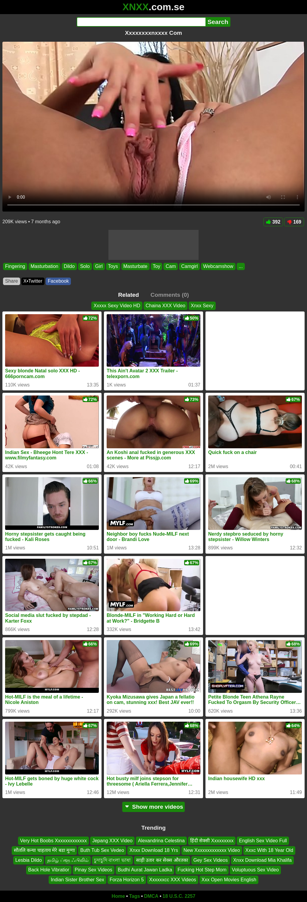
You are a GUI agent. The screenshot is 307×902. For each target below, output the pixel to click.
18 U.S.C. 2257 (179, 896)
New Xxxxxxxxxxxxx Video (212, 850)
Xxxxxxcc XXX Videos (172, 879)
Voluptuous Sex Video (255, 869)
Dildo (69, 266)
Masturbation (45, 266)
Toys (113, 266)
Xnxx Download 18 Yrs (153, 850)
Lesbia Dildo (28, 859)
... (241, 266)
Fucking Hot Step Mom (202, 869)
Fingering (15, 266)
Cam (171, 266)
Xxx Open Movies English (229, 879)
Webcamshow (218, 266)
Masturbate (135, 266)
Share (11, 281)
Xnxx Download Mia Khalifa (262, 859)
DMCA (151, 896)
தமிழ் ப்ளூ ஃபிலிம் (68, 859)
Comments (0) (169, 295)
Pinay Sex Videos (93, 869)
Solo (85, 266)
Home (118, 896)
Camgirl (189, 266)
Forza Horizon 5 (127, 879)
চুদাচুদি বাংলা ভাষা (112, 859)
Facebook (58, 281)
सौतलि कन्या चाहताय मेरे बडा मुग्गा (44, 850)
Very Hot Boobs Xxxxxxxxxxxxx (53, 840)
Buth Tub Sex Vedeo (102, 850)
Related (128, 295)
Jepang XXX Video (112, 840)
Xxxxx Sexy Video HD (116, 305)
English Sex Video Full (263, 840)
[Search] (141, 22)
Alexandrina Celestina (161, 840)
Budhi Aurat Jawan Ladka (145, 869)
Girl (99, 266)
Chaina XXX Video (165, 305)
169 (294, 221)
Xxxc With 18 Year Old (269, 850)
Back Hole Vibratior (48, 869)
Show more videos (153, 807)
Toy (156, 266)
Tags (134, 896)
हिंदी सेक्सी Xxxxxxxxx (212, 840)
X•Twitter (32, 281)
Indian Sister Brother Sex (77, 879)
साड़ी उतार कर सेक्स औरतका (162, 859)
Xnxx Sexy (202, 305)
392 (273, 221)
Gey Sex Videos (210, 859)
